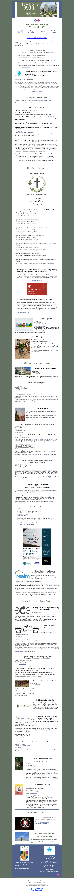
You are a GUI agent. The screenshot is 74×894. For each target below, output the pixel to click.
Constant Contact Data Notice (40, 884)
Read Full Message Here (23, 312)
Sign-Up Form (18, 636)
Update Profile (31, 884)
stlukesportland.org (49, 857)
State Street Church (25, 745)
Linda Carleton (33, 766)
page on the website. (46, 102)
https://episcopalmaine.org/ (22, 868)
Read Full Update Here (36, 91)
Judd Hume (39, 417)
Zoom (39, 57)
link (33, 725)
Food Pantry (23, 55)
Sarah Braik (22, 430)
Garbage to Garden (38, 439)
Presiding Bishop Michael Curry (41, 299)
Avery (30, 676)
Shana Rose (38, 612)
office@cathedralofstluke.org (34, 885)
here (25, 581)
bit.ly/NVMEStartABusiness (27, 524)
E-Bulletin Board (54, 31)
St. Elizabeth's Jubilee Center (24, 52)
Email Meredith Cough (20, 651)
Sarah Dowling (42, 326)
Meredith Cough (23, 634)
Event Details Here (21, 515)
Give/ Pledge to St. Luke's (30, 31)
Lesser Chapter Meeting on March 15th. (41, 100)
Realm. (46, 341)
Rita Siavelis (22, 389)
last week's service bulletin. (42, 823)
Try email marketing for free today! (37, 891)
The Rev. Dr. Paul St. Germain (26, 132)
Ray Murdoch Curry (26, 67)
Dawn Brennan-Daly (20, 502)
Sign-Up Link (18, 747)
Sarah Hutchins (24, 514)
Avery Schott (22, 664)
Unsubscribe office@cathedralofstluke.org (37, 882)
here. (53, 819)
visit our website (44, 822)
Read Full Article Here (37, 280)
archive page (52, 841)
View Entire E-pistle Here (37, 38)
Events (43, 31)
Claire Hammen (39, 373)
